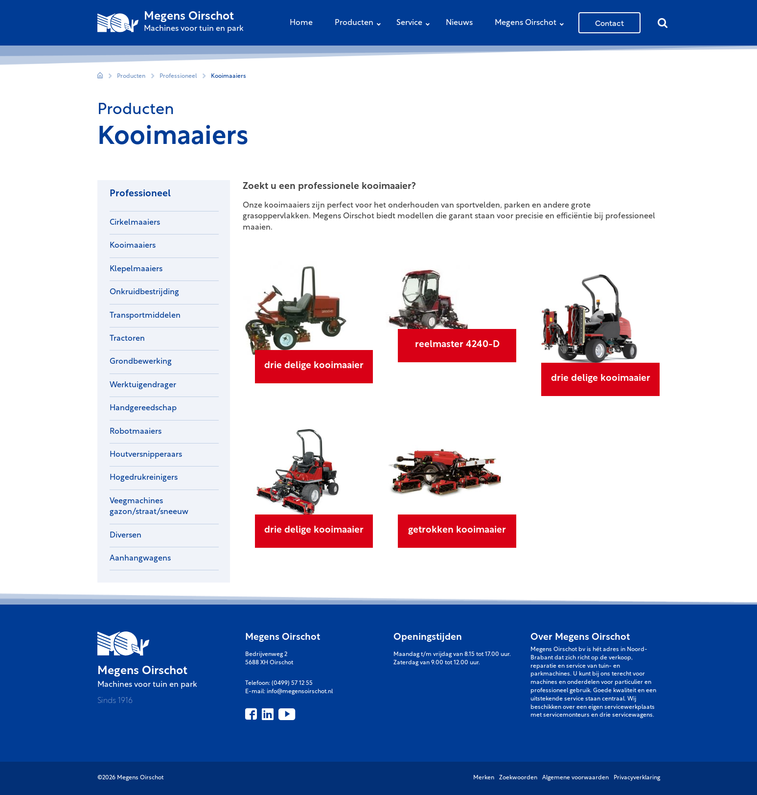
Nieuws (459, 23)
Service (415, 24)
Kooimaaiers (228, 76)
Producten (360, 24)
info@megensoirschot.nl (300, 692)
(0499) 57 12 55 (292, 683)
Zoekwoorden (518, 778)
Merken (483, 778)
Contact (609, 22)
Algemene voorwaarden (575, 778)
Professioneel (178, 76)
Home (301, 23)
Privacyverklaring (637, 778)
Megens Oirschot (532, 24)
